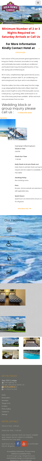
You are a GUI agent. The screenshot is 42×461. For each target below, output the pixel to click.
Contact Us (5, 416)
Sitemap (4, 419)
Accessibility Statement (15, 457)
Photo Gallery (6, 413)
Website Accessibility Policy (21, 459)
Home (4, 400)
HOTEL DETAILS (10, 432)
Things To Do (6, 408)
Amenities (5, 405)
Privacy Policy (30, 457)
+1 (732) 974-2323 (24, 113)
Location (4, 411)
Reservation (6, 402)
